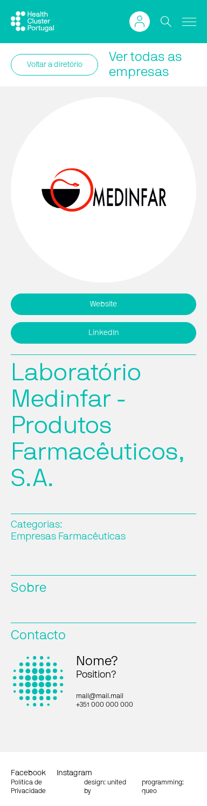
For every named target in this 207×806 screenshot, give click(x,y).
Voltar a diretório (54, 65)
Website (103, 304)
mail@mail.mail (99, 696)
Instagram (74, 773)
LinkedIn (103, 333)
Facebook (28, 773)
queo (149, 791)
